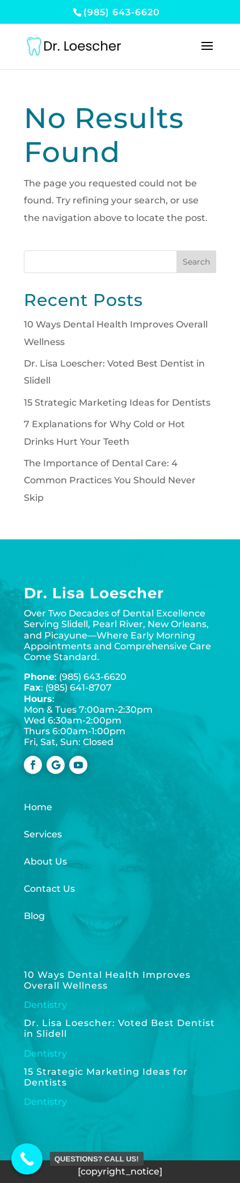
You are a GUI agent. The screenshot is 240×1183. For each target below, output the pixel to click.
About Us (45, 861)
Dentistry (45, 1004)
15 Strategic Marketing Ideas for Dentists (117, 402)
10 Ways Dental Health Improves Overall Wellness (107, 980)
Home (38, 807)
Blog (34, 915)
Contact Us (49, 888)
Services (43, 834)
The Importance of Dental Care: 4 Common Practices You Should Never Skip (110, 480)
